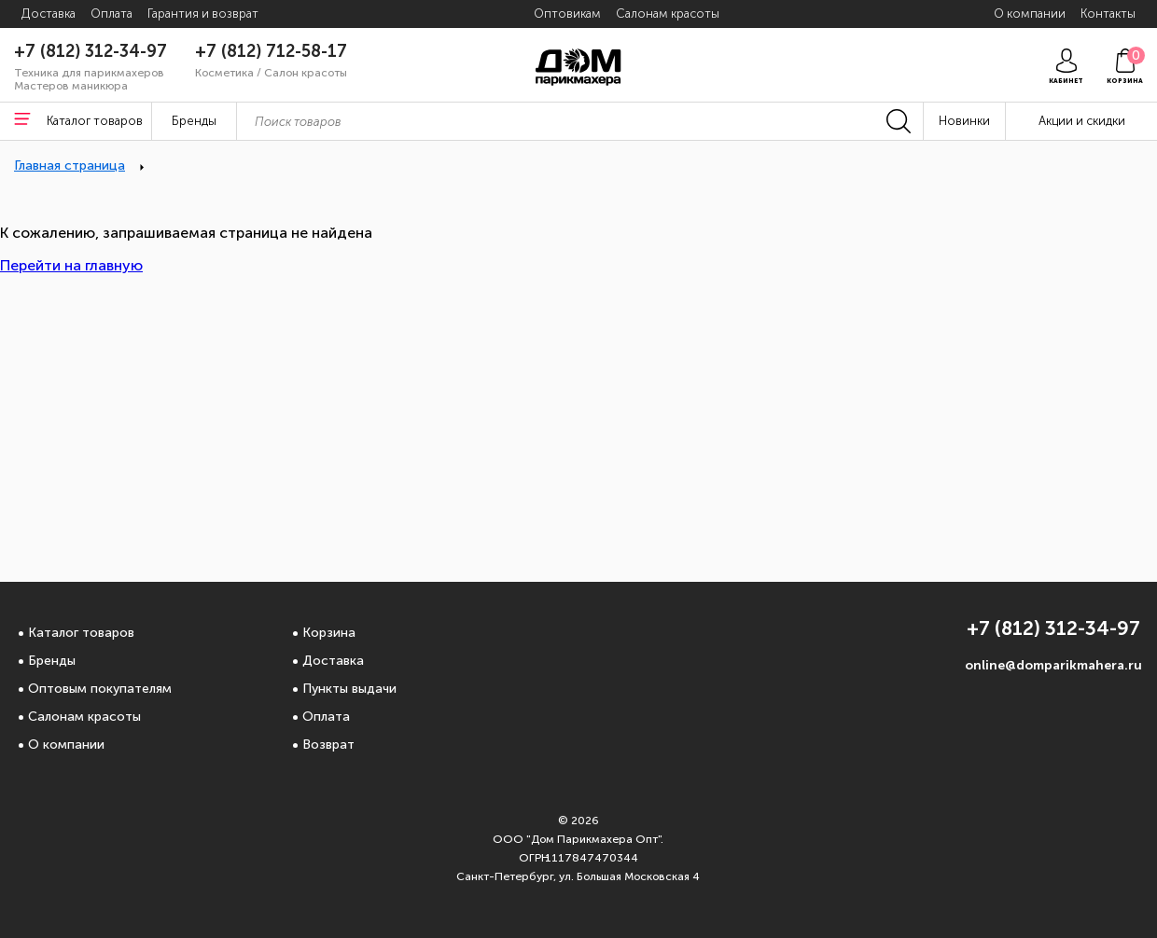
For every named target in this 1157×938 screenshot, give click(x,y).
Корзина (328, 633)
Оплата (326, 716)
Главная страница (69, 165)
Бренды (52, 661)
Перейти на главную (71, 265)
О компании (66, 744)
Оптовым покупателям (100, 689)
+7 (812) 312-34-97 (90, 51)
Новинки (964, 121)
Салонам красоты (84, 716)
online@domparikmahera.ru (1053, 665)
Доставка (333, 661)
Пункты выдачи (349, 689)
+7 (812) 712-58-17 (271, 51)
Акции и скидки (1082, 121)
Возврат (328, 744)
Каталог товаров (81, 633)
